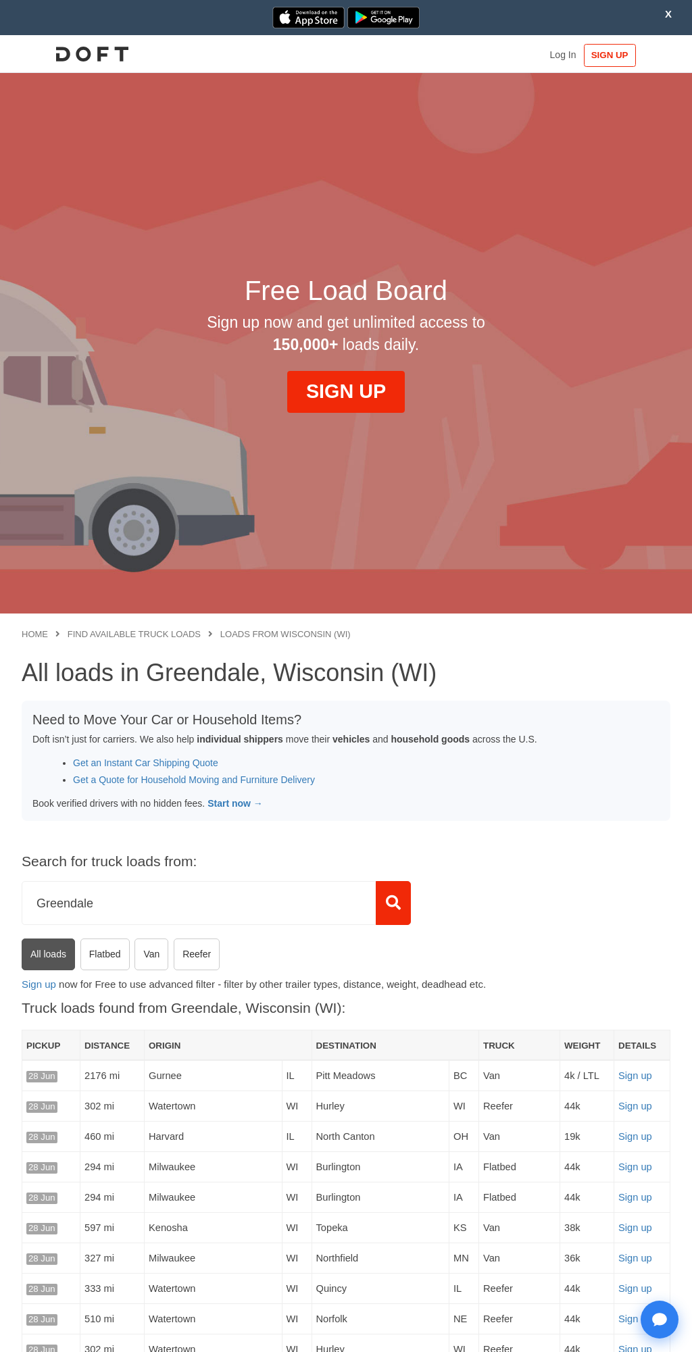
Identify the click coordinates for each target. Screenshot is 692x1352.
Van (151, 954)
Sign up (39, 984)
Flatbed (105, 954)
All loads (48, 954)
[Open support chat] (659, 1319)
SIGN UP (628, 55)
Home (35, 634)
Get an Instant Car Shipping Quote (145, 762)
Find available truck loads (134, 634)
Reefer (196, 954)
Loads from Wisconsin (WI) (285, 634)
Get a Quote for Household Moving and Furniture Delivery (194, 779)
